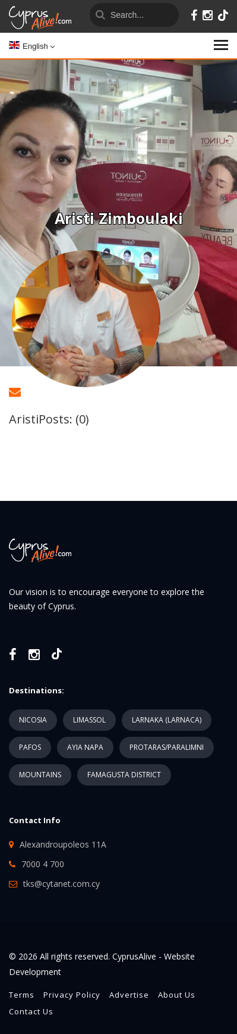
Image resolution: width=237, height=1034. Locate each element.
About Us (176, 994)
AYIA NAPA (85, 747)
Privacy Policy (71, 994)
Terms (21, 994)
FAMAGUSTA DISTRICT (124, 775)
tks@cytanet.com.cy (61, 883)
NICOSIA (33, 720)
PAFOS (30, 747)
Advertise (129, 994)
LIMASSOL (89, 720)
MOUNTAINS (40, 775)
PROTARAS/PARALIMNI (166, 747)
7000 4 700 (42, 864)
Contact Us (31, 1011)
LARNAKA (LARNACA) (166, 720)
